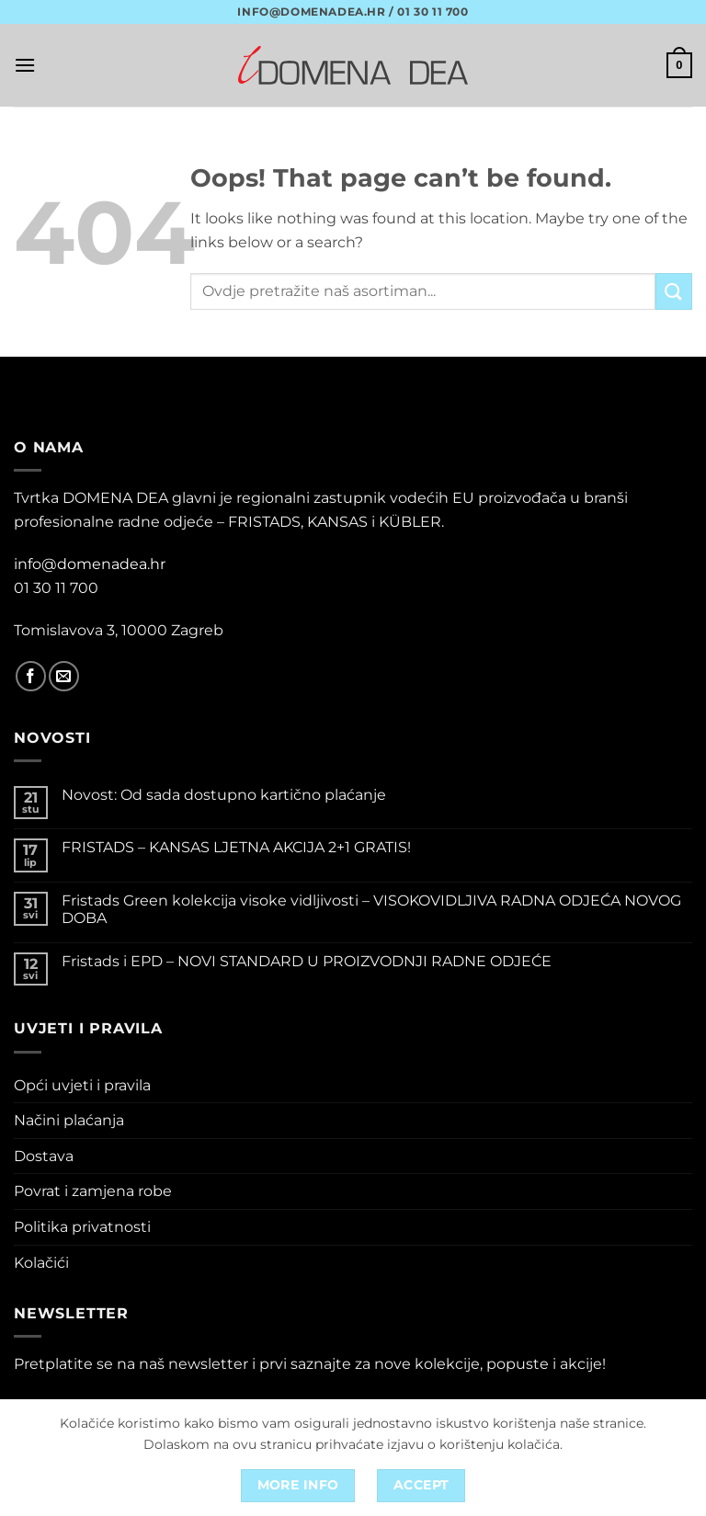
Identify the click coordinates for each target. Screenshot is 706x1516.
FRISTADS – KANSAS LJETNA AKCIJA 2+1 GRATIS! (236, 847)
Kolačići (41, 1262)
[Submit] (673, 291)
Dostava (44, 1156)
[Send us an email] (64, 676)
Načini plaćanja (69, 1120)
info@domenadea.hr (89, 564)
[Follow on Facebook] (31, 676)
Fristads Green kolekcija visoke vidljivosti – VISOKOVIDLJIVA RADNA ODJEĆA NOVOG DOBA (371, 909)
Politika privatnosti (82, 1227)
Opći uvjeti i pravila (82, 1085)
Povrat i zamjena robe (93, 1191)
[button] (25, 64)
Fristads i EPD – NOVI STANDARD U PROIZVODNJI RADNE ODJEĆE (307, 961)
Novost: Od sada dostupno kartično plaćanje (224, 795)
